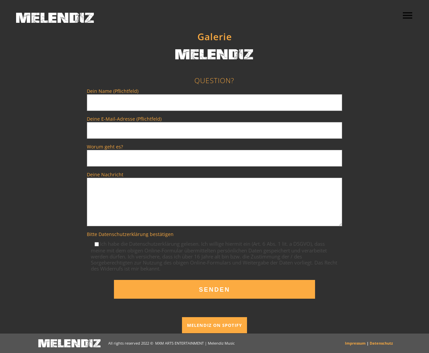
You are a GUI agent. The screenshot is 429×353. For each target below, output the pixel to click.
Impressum (355, 343)
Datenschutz (381, 343)
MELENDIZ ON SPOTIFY (214, 325)
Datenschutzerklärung (123, 234)
